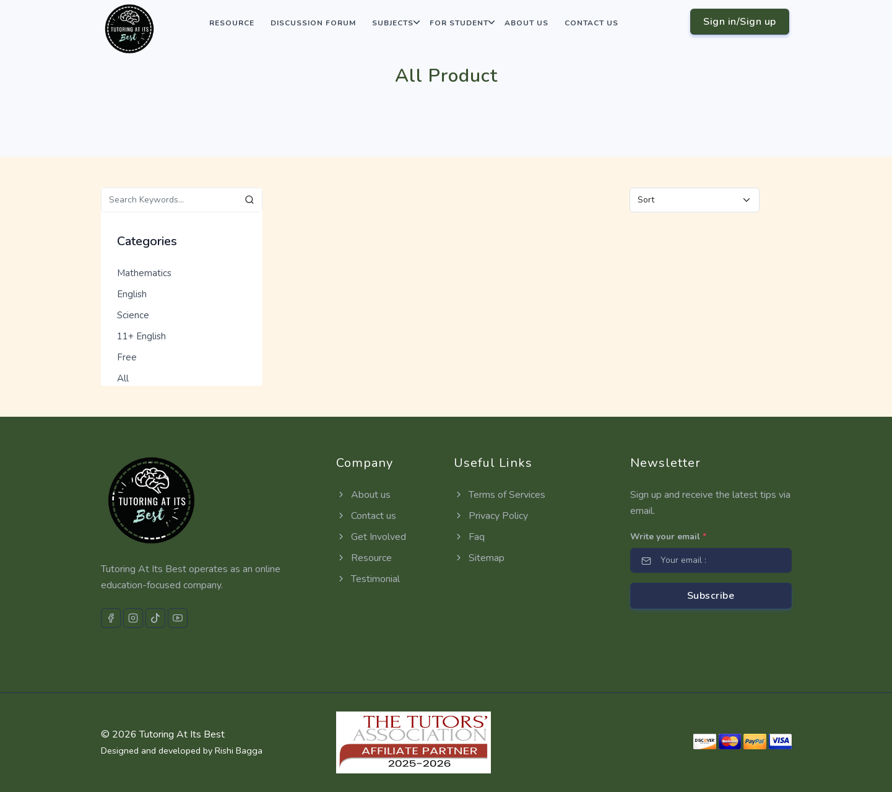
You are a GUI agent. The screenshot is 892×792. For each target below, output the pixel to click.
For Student (459, 23)
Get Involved (371, 537)
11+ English (141, 336)
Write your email (668, 536)
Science (133, 315)
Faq (469, 537)
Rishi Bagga (238, 750)
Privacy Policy (491, 516)
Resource (231, 23)
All (123, 378)
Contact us (591, 23)
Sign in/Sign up (739, 21)
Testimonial (368, 579)
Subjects (393, 23)
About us (526, 23)
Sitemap (479, 558)
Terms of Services (499, 495)
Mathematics (144, 273)
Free (127, 357)
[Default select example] (695, 200)
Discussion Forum (313, 23)
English (132, 294)
